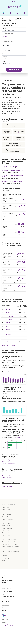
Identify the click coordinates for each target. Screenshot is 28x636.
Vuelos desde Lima (7, 476)
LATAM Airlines (9, 316)
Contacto (4, 608)
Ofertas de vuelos (7, 580)
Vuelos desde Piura (7, 477)
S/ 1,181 (20, 278)
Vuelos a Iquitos (6, 530)
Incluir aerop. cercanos (9, 33)
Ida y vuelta (6, 23)
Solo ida (14, 23)
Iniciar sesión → (22, 1)
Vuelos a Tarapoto (7, 512)
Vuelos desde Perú (7, 486)
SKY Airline (8, 312)
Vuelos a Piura (6, 535)
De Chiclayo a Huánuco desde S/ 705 (12, 181)
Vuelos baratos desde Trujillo (9, 544)
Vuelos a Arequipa (7, 528)
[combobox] (14, 29)
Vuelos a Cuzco (6, 509)
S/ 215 (21, 199)
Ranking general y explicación (10, 345)
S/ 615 (21, 214)
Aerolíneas (5, 555)
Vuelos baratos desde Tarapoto (10, 546)
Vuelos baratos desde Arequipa (10, 551)
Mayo (3, 563)
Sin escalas (6, 54)
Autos (3, 585)
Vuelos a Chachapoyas (8, 516)
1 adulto (5, 58)
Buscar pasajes (14, 69)
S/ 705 (21, 224)
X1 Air (7, 341)
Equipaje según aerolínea (8, 558)
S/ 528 (21, 206)
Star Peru (8, 329)
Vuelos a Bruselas (6, 514)
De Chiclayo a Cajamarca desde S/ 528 (12, 170)
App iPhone (5, 601)
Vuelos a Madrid (6, 525)
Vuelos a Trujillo (6, 523)
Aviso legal (4, 622)
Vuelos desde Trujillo (7, 474)
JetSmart (19, 133)
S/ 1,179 (21, 270)
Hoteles (4, 582)
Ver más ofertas (6, 294)
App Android (5, 599)
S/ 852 (21, 232)
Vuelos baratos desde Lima (9, 539)
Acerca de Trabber (7, 591)
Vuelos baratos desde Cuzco (9, 542)
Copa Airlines (9, 319)
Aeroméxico (9, 338)
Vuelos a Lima (5, 507)
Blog (3, 594)
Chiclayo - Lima (6, 461)
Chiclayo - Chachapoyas (8, 463)
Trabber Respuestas (8, 596)
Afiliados (4, 610)
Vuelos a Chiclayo (6, 533)
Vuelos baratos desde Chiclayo (10, 549)
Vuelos (4, 578)
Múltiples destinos (8, 25)
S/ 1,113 (20, 254)
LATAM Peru (9, 323)
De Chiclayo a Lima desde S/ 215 (10, 166)
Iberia (7, 326)
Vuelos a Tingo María (7, 519)
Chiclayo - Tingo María (8, 460)
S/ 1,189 (21, 286)
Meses (3, 560)
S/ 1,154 (21, 262)
